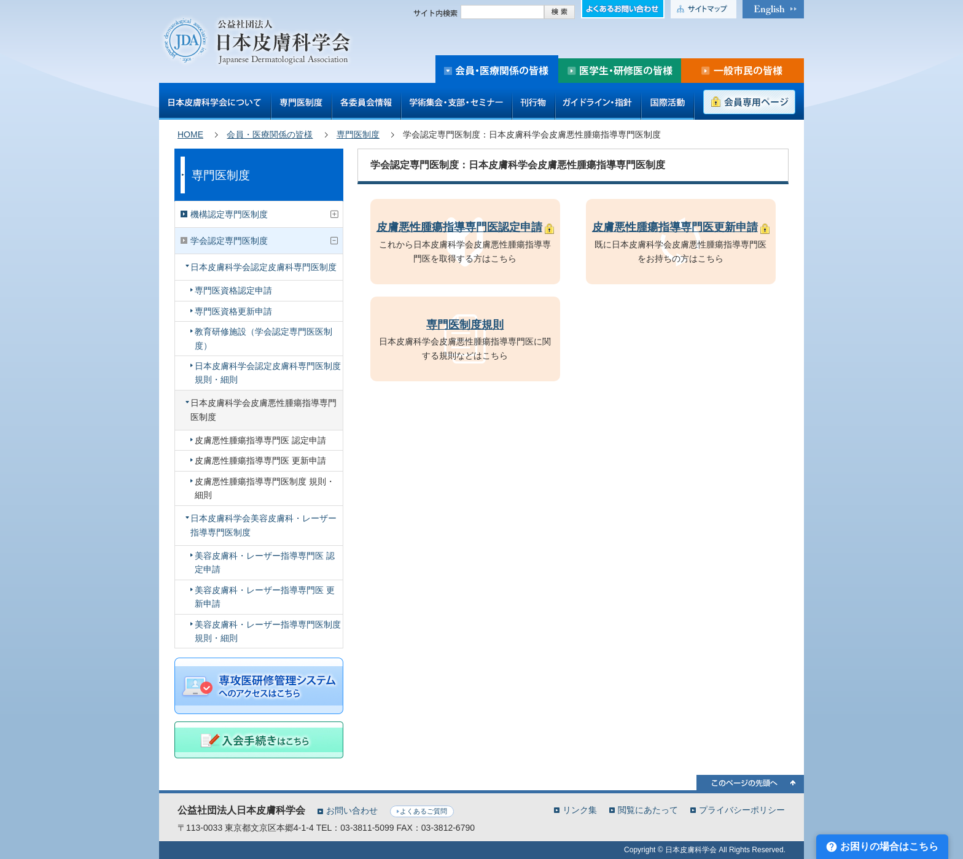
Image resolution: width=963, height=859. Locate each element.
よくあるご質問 (423, 811)
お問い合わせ (352, 810)
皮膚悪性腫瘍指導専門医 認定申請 (260, 440)
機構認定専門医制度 (229, 214)
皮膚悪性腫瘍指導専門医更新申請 (675, 227)
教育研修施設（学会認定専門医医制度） (263, 338)
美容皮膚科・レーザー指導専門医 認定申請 (265, 562)
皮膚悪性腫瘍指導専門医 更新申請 (260, 460)
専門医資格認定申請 (233, 290)
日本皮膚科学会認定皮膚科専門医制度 (263, 267)
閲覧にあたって (648, 809)
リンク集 (580, 809)
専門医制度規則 (465, 325)
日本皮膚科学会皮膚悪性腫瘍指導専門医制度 (263, 409)
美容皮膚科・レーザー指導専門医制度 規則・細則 (268, 631)
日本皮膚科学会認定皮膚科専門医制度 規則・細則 (268, 372)
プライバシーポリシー (742, 809)
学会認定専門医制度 (229, 241)
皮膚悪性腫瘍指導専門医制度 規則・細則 (265, 488)
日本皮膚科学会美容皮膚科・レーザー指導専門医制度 (263, 525)
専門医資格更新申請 (233, 311)
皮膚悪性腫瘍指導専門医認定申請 (459, 227)
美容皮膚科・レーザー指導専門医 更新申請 (265, 596)
